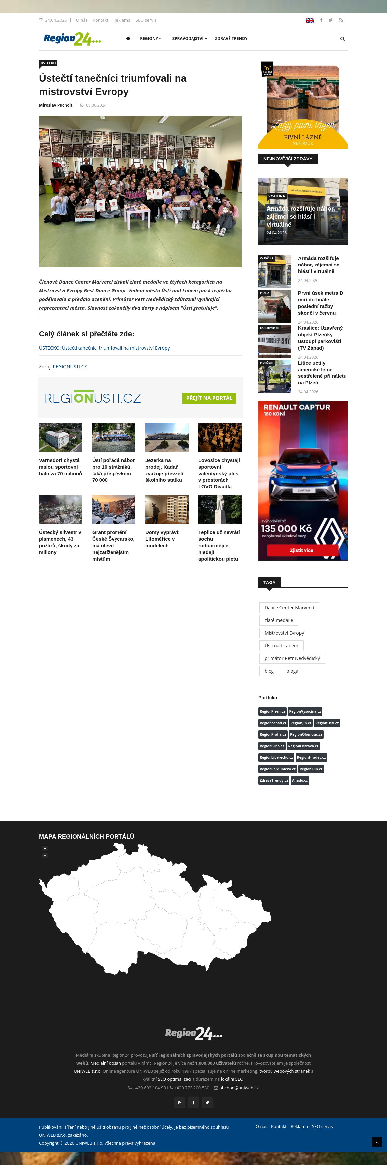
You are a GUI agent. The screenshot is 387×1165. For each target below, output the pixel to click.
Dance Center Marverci (289, 607)
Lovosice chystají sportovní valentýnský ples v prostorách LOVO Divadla (219, 473)
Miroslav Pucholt (55, 105)
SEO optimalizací (174, 1079)
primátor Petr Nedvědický (292, 658)
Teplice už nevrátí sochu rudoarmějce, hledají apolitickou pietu (219, 545)
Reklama (121, 20)
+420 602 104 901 (151, 1088)
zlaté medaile (279, 620)
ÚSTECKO (48, 63)
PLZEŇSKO (266, 363)
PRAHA (264, 293)
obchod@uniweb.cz (239, 1088)
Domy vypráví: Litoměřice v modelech (162, 538)
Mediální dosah (105, 1063)
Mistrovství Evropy (284, 633)
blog (269, 671)
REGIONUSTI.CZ (70, 366)
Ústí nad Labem (281, 645)
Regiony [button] (151, 38)
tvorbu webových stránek (285, 1071)
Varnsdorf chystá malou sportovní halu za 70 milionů (60, 466)
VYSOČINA (276, 196)
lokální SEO (232, 1079)
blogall (293, 671)
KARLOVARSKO (269, 328)
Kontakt (100, 20)
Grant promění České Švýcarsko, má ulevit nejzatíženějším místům (113, 545)
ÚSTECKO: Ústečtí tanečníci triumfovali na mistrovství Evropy (104, 348)
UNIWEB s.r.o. (87, 1071)
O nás (82, 20)
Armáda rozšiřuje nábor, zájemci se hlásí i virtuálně (301, 216)
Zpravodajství (189, 38)
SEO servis (146, 20)
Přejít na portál (208, 398)
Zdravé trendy (231, 38)
